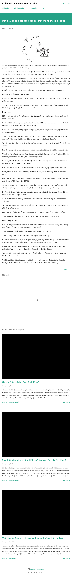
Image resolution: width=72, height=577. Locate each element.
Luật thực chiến (19, 8)
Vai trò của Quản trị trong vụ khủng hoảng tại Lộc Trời (33, 538)
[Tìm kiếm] (64, 3)
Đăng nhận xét (14, 402)
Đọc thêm (66, 402)
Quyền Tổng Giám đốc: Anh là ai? (20, 382)
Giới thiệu (5, 8)
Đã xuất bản (33, 8)
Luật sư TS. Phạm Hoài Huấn (19, 3)
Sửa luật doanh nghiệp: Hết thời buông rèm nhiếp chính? (34, 460)
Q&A (42, 8)
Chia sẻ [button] (65, 269)
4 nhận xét (13, 558)
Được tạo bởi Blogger (36, 569)
